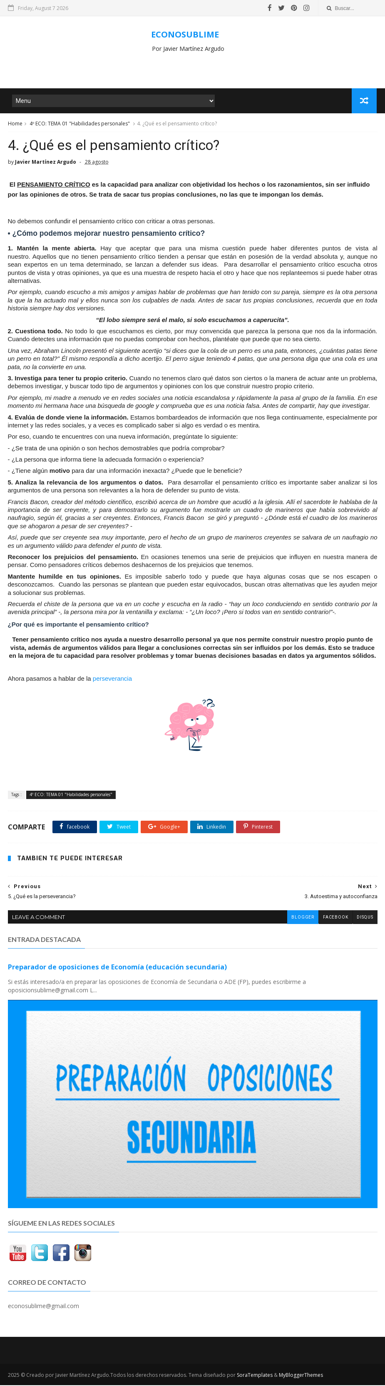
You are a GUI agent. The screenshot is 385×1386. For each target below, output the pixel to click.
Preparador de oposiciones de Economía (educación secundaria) (117, 968)
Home (15, 124)
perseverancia (112, 679)
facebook (335, 918)
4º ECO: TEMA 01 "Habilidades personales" (80, 124)
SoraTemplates (255, 1375)
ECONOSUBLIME (185, 34)
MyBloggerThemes (301, 1375)
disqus (365, 918)
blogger (302, 918)
